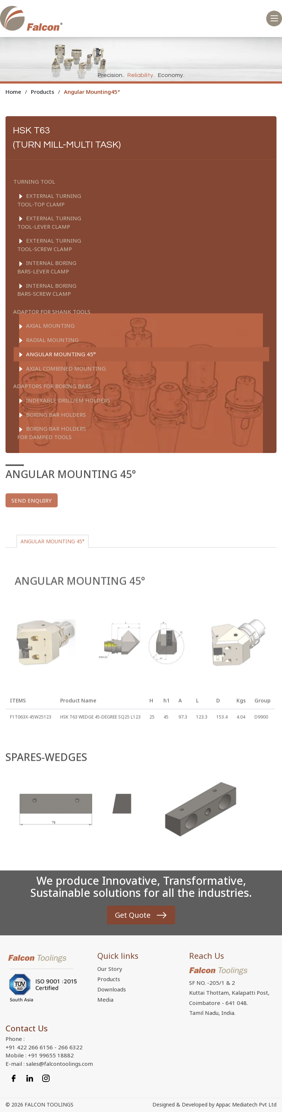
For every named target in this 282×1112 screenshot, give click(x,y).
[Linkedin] (30, 1077)
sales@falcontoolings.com (59, 1063)
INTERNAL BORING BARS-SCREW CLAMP (46, 290)
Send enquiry (31, 513)
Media (105, 999)
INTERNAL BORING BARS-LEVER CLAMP (46, 267)
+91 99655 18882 (51, 1055)
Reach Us (206, 955)
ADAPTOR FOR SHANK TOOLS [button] (51, 311)
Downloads (111, 989)
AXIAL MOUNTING (46, 326)
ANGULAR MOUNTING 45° (56, 354)
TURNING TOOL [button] (34, 181)
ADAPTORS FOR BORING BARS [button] (52, 386)
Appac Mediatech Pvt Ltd (246, 1104)
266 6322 (70, 1047)
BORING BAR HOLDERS (51, 415)
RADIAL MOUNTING (48, 340)
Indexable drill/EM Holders (63, 401)
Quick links (117, 955)
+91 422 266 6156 (29, 1047)
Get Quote (133, 915)
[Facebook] (14, 1077)
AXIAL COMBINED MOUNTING (61, 369)
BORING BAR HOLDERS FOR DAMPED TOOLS (51, 433)
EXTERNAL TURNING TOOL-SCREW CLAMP (49, 245)
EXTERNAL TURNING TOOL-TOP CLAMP (49, 200)
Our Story (109, 968)
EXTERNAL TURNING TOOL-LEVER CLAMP (49, 222)
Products (108, 979)
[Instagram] (46, 1077)
